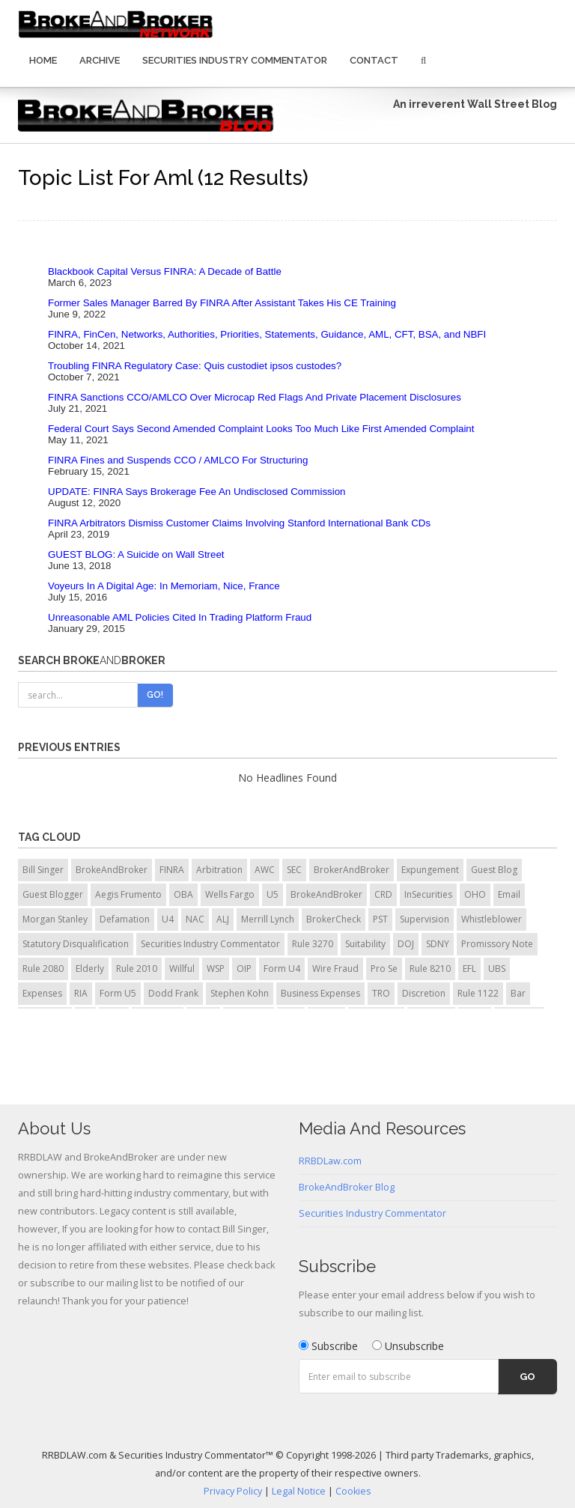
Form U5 (118, 993)
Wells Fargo (230, 894)
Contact (374, 60)
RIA (81, 993)
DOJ (406, 943)
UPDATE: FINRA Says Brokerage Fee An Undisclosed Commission (197, 491)
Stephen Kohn (239, 993)
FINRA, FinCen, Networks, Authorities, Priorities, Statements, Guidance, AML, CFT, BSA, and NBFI (267, 334)
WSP (216, 968)
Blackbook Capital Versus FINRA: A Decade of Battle (165, 271)
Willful (182, 968)
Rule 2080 (43, 968)
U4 (168, 919)
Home (43, 60)
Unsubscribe (408, 1346)
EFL (469, 968)
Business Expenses (320, 993)
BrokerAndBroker (351, 869)
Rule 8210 (430, 968)
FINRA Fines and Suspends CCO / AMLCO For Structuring (178, 460)
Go (527, 1376)
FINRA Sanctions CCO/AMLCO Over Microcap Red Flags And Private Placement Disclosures (254, 397)
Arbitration (219, 869)
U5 (273, 894)
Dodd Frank (173, 993)
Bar (518, 993)
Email (509, 894)
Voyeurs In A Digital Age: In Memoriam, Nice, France (164, 586)
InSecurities (428, 894)
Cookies (353, 1491)
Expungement (430, 869)
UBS (496, 968)
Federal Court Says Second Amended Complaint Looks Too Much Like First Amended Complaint (261, 428)
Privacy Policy (233, 1491)
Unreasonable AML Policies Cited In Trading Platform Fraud (179, 617)
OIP (244, 968)
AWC (265, 869)
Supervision (424, 919)
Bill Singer (43, 869)
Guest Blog (494, 869)
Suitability (365, 943)
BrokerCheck (333, 919)
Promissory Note (497, 943)
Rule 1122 (478, 993)
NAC (195, 919)
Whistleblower (491, 919)
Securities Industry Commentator (234, 60)
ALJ (222, 919)
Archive (99, 60)
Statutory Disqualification (75, 943)
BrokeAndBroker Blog (347, 1187)
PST (380, 919)
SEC (294, 869)
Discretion (423, 993)
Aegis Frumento (128, 894)
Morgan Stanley (55, 919)
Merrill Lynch (267, 919)
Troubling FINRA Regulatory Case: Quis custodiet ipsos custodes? (194, 365)
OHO (475, 894)
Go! (155, 695)
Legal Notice (299, 1491)
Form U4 (282, 968)
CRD (383, 894)
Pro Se (384, 968)
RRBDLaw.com (330, 1161)
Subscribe (328, 1346)
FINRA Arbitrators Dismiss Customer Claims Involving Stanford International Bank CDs (239, 523)
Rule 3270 (312, 943)
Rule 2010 (136, 968)
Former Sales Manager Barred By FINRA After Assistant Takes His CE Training (222, 302)
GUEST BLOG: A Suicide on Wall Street (136, 554)
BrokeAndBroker (111, 869)
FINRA (171, 869)
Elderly (90, 968)
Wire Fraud (335, 968)
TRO (381, 993)
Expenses (42, 993)
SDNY (437, 943)
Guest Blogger (52, 894)
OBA (183, 894)
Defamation (125, 919)
